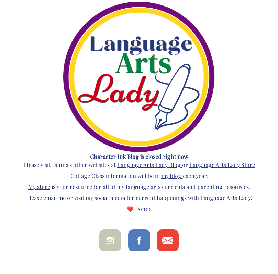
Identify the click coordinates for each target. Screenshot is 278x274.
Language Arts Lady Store (222, 165)
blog (175, 175)
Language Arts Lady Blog (149, 165)
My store (39, 186)
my (165, 175)
